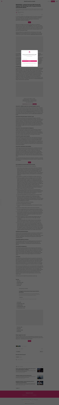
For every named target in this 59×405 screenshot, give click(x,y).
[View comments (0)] (20, 14)
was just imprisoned (38, 78)
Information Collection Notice (29, 63)
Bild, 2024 (18, 280)
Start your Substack (27, 401)
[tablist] (19, 357)
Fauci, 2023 (19, 285)
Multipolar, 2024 (20, 305)
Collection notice (36, 399)
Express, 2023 (19, 283)
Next (41, 351)
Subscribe (53, 1)
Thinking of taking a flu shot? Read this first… (24, 375)
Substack (26, 403)
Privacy (30, 399)
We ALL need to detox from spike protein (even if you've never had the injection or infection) (26, 369)
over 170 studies (39, 138)
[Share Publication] (50, 1)
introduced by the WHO (30, 111)
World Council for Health (22, 372)
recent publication (19, 57)
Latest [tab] (18, 366)
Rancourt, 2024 (19, 327)
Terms (32, 399)
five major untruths (31, 69)
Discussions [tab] (21, 366)
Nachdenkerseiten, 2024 (21, 306)
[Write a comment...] (30, 361)
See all (17, 388)
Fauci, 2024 (19, 302)
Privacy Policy (35, 63)
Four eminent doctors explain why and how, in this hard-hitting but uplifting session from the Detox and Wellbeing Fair (26, 371)
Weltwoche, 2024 (20, 330)
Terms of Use (33, 62)
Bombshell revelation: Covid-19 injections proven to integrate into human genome (25, 382)
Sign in (57, 1)
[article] (29, 371)
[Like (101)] (17, 14)
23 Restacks (25, 346)
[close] (36, 51)
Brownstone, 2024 (20, 282)
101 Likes (22, 346)
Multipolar (30, 25)
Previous (18, 351)
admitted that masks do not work (36, 34)
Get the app (33, 401)
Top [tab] (16, 366)
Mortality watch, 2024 (20, 303)
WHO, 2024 (19, 331)
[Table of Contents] (0, 202)
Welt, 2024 (19, 328)
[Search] (48, 1)
